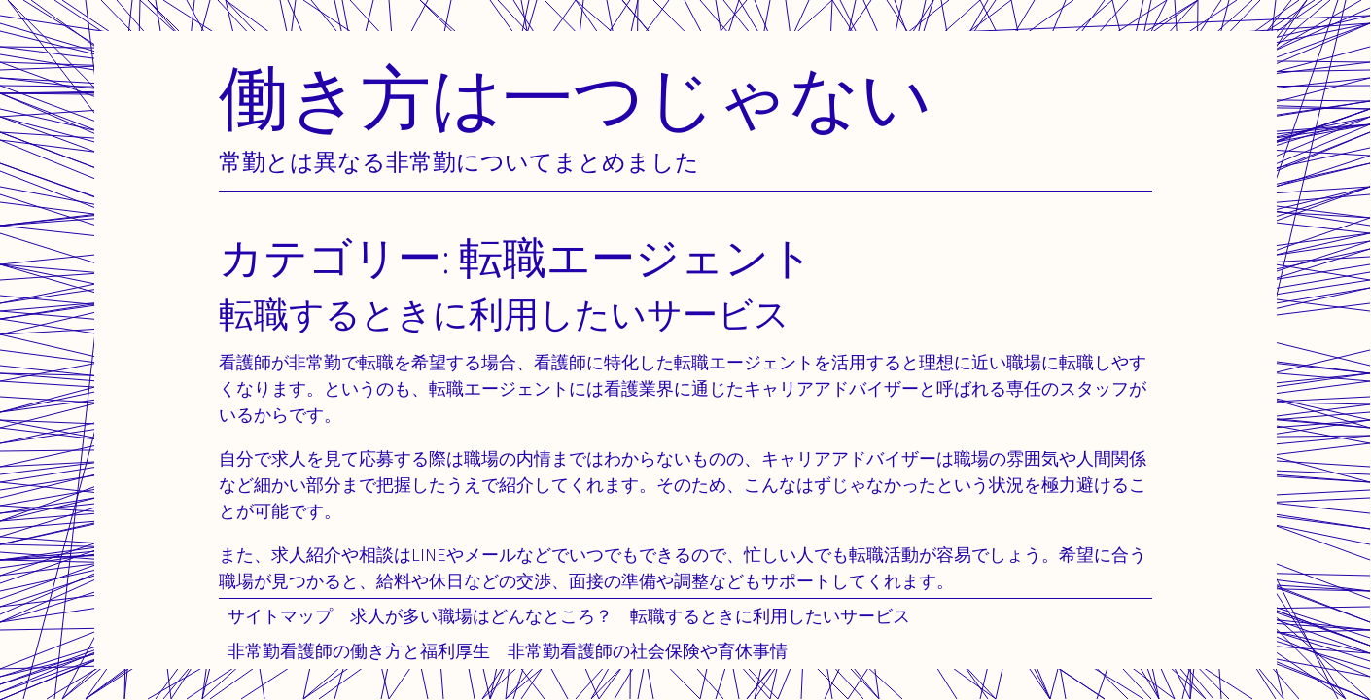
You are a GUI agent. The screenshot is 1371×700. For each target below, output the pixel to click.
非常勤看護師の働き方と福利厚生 (359, 651)
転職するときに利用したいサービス (770, 616)
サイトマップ (280, 616)
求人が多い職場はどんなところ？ (481, 616)
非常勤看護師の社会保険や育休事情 (648, 651)
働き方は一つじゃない (575, 97)
